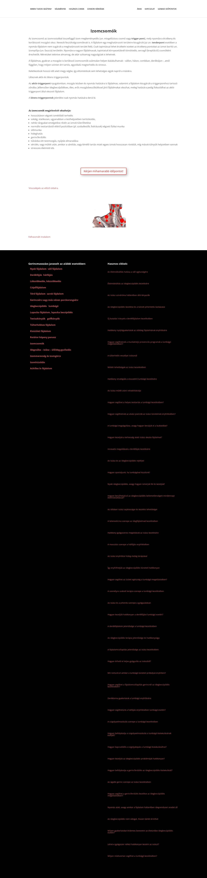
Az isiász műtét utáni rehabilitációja (124, 390)
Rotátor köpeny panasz (43, 337)
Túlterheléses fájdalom (43, 324)
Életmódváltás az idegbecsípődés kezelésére (128, 283)
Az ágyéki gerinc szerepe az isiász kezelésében (129, 782)
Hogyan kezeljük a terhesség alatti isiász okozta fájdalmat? (135, 437)
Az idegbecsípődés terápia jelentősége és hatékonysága (134, 638)
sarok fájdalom (55, 293)
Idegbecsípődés (38, 306)
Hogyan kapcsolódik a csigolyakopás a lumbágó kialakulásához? (137, 747)
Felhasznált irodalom (39, 236)
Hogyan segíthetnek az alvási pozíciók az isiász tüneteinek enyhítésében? (142, 414)
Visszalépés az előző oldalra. (43, 188)
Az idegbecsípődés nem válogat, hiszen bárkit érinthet (133, 819)
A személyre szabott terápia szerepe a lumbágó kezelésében (136, 591)
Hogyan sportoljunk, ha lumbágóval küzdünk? (129, 472)
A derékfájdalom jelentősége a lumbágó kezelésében (132, 626)
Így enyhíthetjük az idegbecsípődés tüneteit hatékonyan (134, 567)
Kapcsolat (150, 9)
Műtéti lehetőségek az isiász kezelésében (127, 367)
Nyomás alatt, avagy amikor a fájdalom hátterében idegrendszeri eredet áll (143, 807)
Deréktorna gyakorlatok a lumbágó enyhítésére (129, 698)
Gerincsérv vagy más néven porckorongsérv (54, 300)
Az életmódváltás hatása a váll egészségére (128, 272)
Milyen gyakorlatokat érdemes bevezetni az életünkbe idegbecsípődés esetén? (140, 831)
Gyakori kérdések (95, 9)
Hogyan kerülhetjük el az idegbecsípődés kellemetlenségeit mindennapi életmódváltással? (141, 496)
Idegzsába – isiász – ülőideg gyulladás (50, 349)
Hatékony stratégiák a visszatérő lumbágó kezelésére (132, 379)
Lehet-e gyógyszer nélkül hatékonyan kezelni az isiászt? (133, 844)
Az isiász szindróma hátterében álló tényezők (129, 295)
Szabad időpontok (167, 9)
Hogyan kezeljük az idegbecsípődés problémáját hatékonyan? (136, 758)
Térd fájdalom (38, 293)
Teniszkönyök (37, 318)
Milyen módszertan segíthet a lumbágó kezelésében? (132, 856)
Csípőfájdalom (38, 287)
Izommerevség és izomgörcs (45, 356)
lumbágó (54, 306)
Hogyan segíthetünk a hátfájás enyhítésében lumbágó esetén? (137, 710)
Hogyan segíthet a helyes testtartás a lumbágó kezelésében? (136, 402)
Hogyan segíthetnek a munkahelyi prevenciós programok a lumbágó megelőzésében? (139, 343)
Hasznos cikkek (76, 9)
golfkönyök (53, 318)
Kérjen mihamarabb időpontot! (103, 171)
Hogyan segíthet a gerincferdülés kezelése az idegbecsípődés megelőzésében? (136, 794)
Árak (139, 9)
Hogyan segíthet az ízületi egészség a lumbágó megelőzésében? (137, 579)
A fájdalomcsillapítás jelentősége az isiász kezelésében (133, 649)
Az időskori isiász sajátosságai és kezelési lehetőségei (132, 509)
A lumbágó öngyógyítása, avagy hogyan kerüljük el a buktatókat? (137, 425)
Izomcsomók (37, 343)
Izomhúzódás (37, 362)
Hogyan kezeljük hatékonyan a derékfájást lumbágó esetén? (135, 614)
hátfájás (48, 274)
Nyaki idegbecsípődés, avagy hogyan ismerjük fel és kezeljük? (136, 484)
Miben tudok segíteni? (40, 9)
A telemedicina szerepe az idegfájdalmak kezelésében (133, 521)
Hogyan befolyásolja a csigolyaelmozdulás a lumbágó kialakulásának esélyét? (139, 734)
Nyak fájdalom (38, 268)
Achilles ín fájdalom (41, 368)
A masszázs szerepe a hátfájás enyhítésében (128, 544)
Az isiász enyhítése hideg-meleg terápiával (127, 556)
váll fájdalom (55, 268)
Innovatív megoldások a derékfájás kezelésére (129, 449)
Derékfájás (36, 274)
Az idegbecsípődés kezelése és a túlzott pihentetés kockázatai (136, 307)
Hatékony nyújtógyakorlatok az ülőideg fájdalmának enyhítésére (137, 330)
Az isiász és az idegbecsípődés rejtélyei (126, 460)
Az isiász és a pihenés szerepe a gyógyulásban (129, 603)
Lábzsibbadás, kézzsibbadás (45, 281)
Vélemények (60, 9)
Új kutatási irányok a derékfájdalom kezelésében (130, 318)
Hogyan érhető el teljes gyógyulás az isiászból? (129, 661)
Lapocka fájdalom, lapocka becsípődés (51, 312)
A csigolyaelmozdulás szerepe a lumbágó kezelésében (133, 721)
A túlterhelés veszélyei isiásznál (122, 355)
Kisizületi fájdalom (40, 331)
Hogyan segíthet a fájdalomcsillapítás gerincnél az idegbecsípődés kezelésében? (139, 685)
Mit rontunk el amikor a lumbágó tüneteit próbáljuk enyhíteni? (137, 673)
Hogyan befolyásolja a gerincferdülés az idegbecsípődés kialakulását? (140, 770)
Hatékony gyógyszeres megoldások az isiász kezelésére (133, 532)
